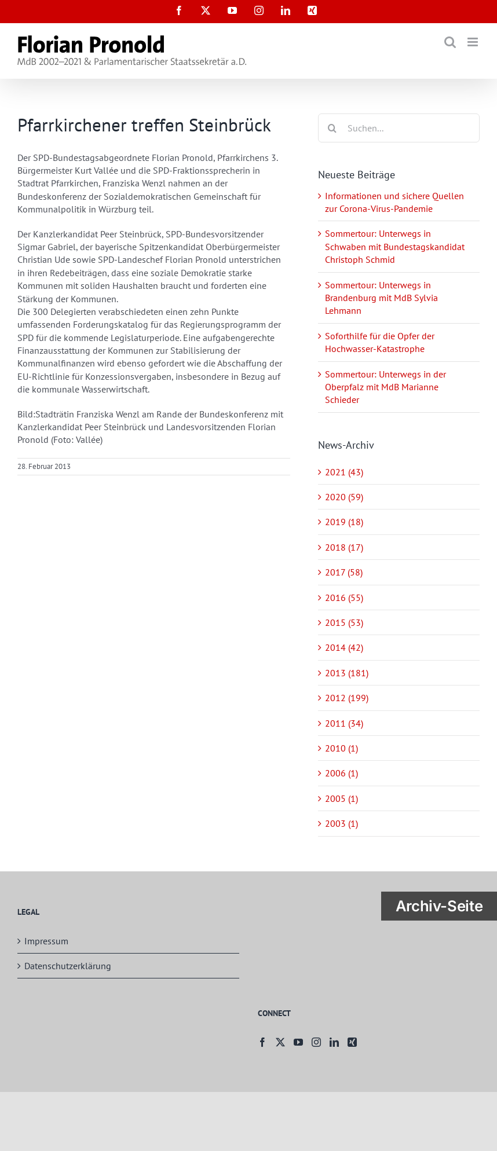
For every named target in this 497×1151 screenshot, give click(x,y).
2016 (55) (344, 597)
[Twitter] (280, 1042)
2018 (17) (344, 547)
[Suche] (332, 127)
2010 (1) (341, 748)
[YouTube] (298, 1042)
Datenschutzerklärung (67, 966)
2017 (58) (344, 572)
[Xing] (352, 1042)
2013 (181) (346, 673)
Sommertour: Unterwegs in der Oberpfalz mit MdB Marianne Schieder (385, 387)
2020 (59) (344, 497)
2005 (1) (341, 798)
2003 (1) (341, 823)
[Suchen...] (399, 127)
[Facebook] (262, 1042)
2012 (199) (346, 697)
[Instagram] (316, 1042)
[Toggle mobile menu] (473, 42)
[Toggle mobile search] (450, 42)
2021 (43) (344, 472)
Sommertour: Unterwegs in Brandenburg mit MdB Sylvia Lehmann (381, 298)
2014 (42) (344, 647)
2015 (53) (344, 622)
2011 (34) (344, 723)
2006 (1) (341, 773)
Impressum (46, 941)
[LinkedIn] (334, 1042)
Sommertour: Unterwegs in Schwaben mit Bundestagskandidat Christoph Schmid (395, 246)
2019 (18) (344, 521)
